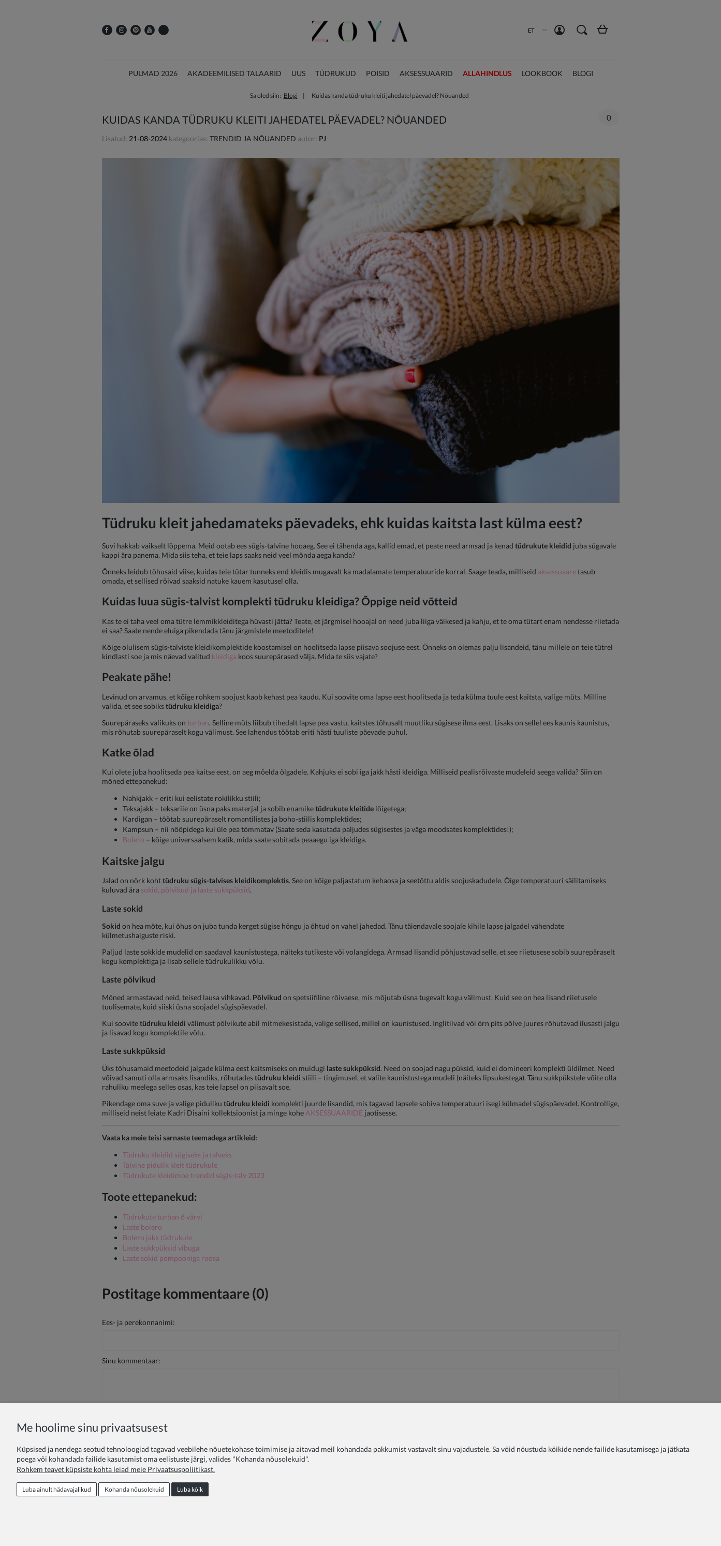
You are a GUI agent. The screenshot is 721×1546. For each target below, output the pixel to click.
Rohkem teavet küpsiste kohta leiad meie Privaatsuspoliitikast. (116, 1469)
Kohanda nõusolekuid (134, 1489)
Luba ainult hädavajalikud (56, 1489)
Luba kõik (190, 1489)
